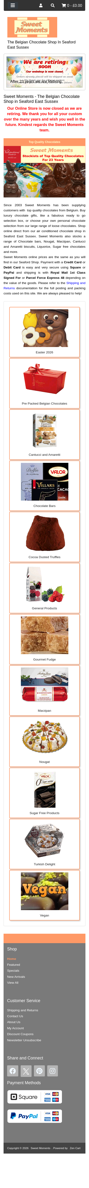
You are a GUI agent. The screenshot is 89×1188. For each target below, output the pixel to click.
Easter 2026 (44, 331)
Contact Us (15, 1016)
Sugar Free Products (44, 792)
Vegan (44, 894)
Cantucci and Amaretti (44, 434)
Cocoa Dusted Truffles (44, 536)
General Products (44, 587)
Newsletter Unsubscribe (24, 1040)
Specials (13, 970)
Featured (13, 964)
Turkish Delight (44, 843)
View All (12, 982)
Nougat (44, 741)
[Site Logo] (32, 27)
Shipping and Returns (22, 1010)
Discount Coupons (20, 1034)
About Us (13, 1022)
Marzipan (44, 690)
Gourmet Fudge (44, 638)
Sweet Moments (40, 1148)
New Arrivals (16, 977)
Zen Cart (75, 1148)
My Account (15, 1028)
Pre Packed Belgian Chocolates (44, 382)
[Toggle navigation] (13, 5)
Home (11, 959)
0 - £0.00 (72, 6)
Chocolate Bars (44, 485)
